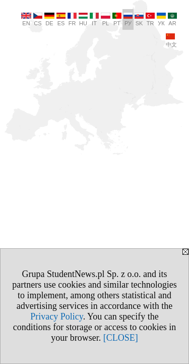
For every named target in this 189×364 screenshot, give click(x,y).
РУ (128, 19)
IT (94, 19)
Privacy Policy (56, 316)
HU (83, 19)
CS (37, 19)
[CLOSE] (120, 338)
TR (150, 19)
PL (105, 19)
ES (61, 19)
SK (139, 19)
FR (72, 19)
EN (26, 19)
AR (172, 19)
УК (161, 19)
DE (49, 19)
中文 (171, 40)
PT (116, 19)
